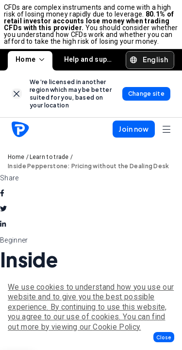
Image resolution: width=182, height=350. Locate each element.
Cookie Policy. (117, 327)
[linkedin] (3, 224)
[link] (17, 93)
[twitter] (3, 209)
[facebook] (2, 193)
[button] (163, 337)
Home (30, 59)
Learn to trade (49, 157)
